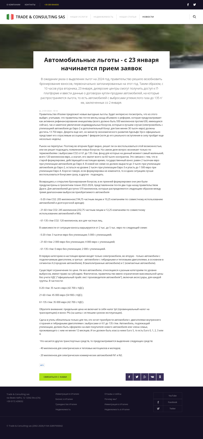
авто (42, 365)
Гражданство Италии (66, 404)
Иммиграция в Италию (67, 393)
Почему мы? (111, 399)
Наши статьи (127, 16)
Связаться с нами (55, 376)
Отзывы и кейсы (113, 393)
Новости (148, 16)
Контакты (30, 4)
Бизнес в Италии (64, 399)
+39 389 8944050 (51, 4)
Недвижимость (103, 16)
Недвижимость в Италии (117, 409)
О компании (13, 4)
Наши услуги (79, 16)
